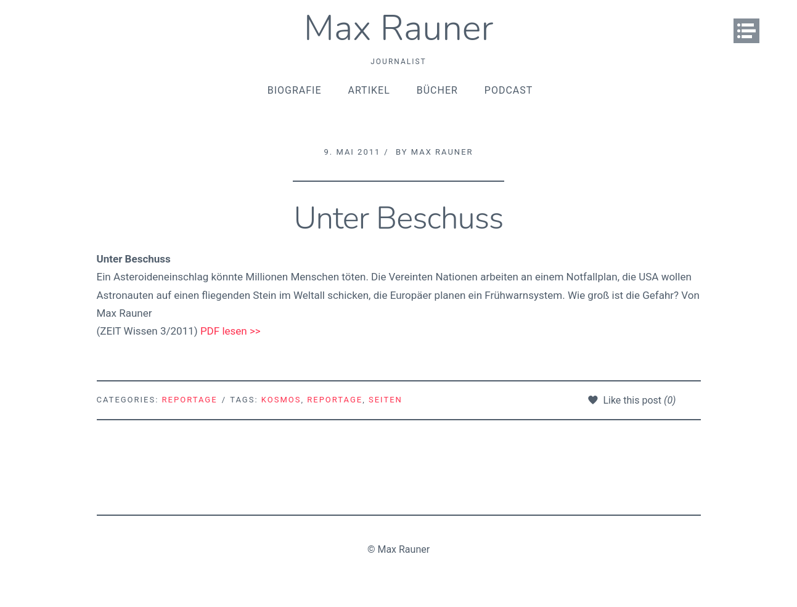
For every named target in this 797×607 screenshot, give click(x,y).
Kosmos (281, 399)
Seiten (386, 399)
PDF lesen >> (230, 331)
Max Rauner (399, 28)
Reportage (190, 399)
